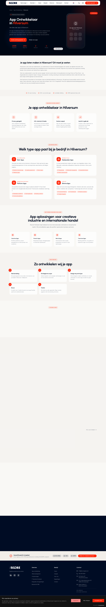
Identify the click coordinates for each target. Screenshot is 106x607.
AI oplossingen (35, 576)
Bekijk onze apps (33, 40)
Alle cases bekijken (91, 429)
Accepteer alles (98, 600)
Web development (36, 574)
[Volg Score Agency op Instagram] (14, 575)
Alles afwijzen (86, 600)
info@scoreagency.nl (82, 571)
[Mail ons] (82, 3)
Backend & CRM (35, 584)
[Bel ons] (79, 3)
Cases (39, 3)
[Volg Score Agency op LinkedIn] (10, 575)
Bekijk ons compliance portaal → (87, 556)
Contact (66, 3)
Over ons (52, 3)
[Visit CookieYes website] (101, 605)
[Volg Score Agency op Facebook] (18, 575)
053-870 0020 (81, 573)
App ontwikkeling (36, 571)
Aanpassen (75, 600)
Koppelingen (57, 579)
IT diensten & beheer (37, 579)
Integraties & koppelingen (38, 581)
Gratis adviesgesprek (18, 40)
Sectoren (33, 3)
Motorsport (59, 3)
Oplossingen (24, 3)
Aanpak (45, 3)
